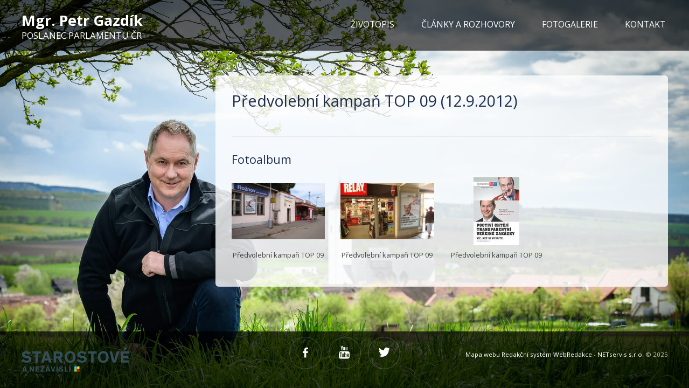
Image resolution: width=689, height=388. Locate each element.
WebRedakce (572, 354)
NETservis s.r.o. (620, 354)
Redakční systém (527, 354)
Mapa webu (482, 354)
